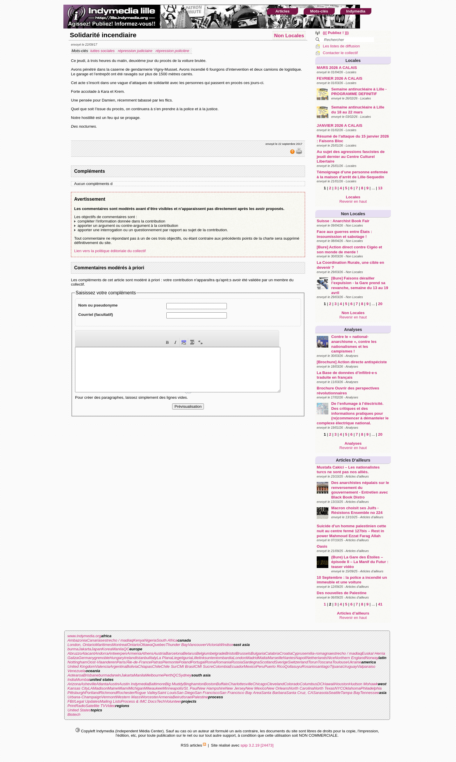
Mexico (250, 666)
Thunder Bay (177, 644)
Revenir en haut (353, 201)
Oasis (322, 546)
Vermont (108, 697)
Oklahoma (352, 688)
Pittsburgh (76, 692)
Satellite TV (95, 706)
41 (380, 604)
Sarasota (320, 692)
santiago (322, 666)
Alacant (88, 653)
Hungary (116, 658)
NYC (339, 688)
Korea (107, 649)
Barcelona (174, 653)
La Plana (164, 658)
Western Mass (128, 697)
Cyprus (298, 653)
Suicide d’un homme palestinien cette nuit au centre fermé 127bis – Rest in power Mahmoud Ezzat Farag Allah (351, 531)
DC (320, 684)
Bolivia (132, 666)
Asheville (88, 684)
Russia (237, 662)
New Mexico (256, 688)
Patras (156, 662)
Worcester (149, 697)
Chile (156, 666)
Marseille (275, 658)
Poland (185, 662)
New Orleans (278, 688)
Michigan (136, 688)
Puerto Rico (274, 666)
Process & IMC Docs (139, 701)
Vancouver (197, 644)
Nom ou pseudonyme (98, 305)
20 (380, 304)
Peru (260, 666)
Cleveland (275, 684)
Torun (313, 662)
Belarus (189, 653)
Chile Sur (169, 666)
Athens (147, 653)
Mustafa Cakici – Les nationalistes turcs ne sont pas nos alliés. (348, 469)
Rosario (308, 666)
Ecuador (236, 666)
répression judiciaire (135, 51)
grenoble (102, 658)
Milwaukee (153, 688)
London (239, 658)
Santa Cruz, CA (299, 692)
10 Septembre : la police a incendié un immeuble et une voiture (352, 580)
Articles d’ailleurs (353, 460)
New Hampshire (211, 688)
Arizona (74, 684)
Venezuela (76, 671)
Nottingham (77, 662)
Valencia (102, 666)
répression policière (173, 51)
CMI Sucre (204, 666)
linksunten (207, 658)
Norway (371, 658)
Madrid (252, 658)
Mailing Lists (110, 701)
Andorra (101, 653)
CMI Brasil (186, 666)
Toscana (325, 662)
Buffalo (222, 684)
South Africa (166, 640)
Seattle (335, 692)
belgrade (217, 653)
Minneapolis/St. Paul (180, 688)
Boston (210, 684)
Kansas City (77, 688)
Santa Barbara (273, 692)
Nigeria (150, 640)
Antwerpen (117, 653)
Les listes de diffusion (341, 46)
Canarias (94, 640)
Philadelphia (371, 688)
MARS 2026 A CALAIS (337, 67)
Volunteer (173, 701)
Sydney (185, 675)
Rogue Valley (145, 692)
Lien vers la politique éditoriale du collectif (110, 251)
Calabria (272, 653)
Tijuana (336, 666)
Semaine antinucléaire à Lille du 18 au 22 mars (357, 109)
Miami (123, 688)
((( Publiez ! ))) (336, 33)
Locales (353, 60)
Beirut (178, 697)
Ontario (133, 644)
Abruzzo (74, 653)
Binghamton (194, 684)
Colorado (292, 684)
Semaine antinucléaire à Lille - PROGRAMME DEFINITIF (358, 91)
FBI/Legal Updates (83, 701)
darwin (115, 675)
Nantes (289, 658)
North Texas (324, 688)
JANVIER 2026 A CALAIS (339, 125)
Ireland (130, 658)
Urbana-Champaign (84, 697)
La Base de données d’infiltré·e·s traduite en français (347, 375)
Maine (113, 688)
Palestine (200, 697)
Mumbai (83, 679)
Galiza (73, 658)
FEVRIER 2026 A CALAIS (339, 78)
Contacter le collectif (340, 53)
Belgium (203, 653)
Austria (159, 653)
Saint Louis (167, 692)
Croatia (285, 653)
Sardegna (251, 662)
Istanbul (143, 658)
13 (380, 188)
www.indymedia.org (84, 636)
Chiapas (145, 666)
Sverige (281, 662)
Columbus (308, 684)
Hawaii (328, 684)
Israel (187, 697)
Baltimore (157, 684)
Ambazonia (77, 640)
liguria (186, 658)
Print (71, 706)
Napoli (300, 658)
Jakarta (85, 649)
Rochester (126, 692)
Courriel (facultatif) (95, 314)
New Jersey (235, 688)
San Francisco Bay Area (240, 692)
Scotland (267, 662)
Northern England (350, 658)
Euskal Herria (373, 653)
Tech (161, 701)
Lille (195, 658)
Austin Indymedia (134, 684)
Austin (113, 684)
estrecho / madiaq (117, 640)
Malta (263, 658)
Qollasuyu (293, 666)
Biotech (73, 714)
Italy (152, 658)
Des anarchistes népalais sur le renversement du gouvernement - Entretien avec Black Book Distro (360, 489)
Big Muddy (174, 684)
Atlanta (102, 684)
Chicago (259, 684)
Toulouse (340, 662)
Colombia (221, 666)
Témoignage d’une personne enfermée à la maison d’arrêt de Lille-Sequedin (352, 174)
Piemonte (170, 662)
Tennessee (369, 692)
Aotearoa (75, 675)
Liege (176, 658)
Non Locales (353, 213)
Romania (223, 662)
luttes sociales (102, 51)
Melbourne (154, 675)
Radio (80, 706)
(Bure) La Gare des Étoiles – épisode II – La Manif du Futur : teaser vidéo (359, 562)
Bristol (230, 653)
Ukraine (354, 662)
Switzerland (298, 662)
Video (110, 706)
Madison (100, 688)
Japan (96, 649)
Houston (341, 684)
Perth (168, 675)
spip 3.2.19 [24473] (257, 745)
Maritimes (103, 644)
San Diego (186, 692)
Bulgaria (258, 653)
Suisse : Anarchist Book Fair (343, 221)
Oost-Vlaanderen (102, 662)
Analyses (353, 329)
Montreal (119, 644)
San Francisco (207, 692)
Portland (92, 692)
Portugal (198, 662)
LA (90, 688)
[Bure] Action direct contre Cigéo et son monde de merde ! (349, 249)
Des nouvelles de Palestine (341, 593)
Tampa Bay (350, 692)
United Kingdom (81, 666)
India (71, 679)
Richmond (108, 692)
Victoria (212, 644)
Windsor (226, 644)
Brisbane (91, 675)
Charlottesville (240, 684)
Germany (87, 658)
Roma (210, 662)
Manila (117, 649)
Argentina (118, 666)
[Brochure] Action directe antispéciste (352, 362)
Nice (331, 658)
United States (79, 710)
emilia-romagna (317, 653)
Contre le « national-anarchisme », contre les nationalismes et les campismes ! (354, 343)
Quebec (159, 644)
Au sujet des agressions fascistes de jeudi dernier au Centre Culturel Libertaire (350, 156)
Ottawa (146, 644)
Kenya (138, 640)
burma (73, 649)
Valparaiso (366, 666)
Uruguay (350, 666)
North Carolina (301, 688)
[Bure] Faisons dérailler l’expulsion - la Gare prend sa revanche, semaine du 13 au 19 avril (359, 285)
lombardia (224, 658)
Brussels (243, 653)
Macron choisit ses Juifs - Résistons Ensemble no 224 (356, 510)
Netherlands (316, 658)
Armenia (134, 653)
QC (126, 649)
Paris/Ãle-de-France (134, 662)
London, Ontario (81, 644)
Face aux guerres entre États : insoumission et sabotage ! (344, 234)
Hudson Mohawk (363, 684)
